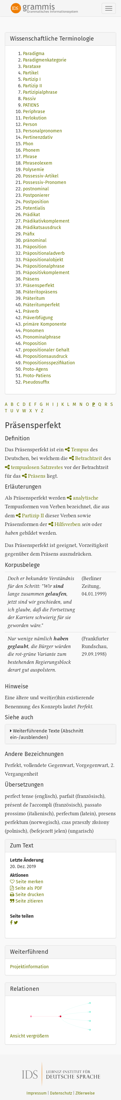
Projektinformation (29, 967)
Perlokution (34, 118)
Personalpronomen (42, 131)
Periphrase (34, 111)
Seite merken (26, 882)
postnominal (36, 189)
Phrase (30, 156)
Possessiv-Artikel (40, 176)
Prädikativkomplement (46, 221)
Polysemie (33, 169)
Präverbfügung (38, 317)
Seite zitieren (26, 901)
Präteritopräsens (40, 292)
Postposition (36, 202)
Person (30, 124)
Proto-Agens (35, 369)
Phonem (31, 150)
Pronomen (33, 330)
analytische (82, 498)
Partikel (30, 73)
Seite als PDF (26, 888)
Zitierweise (85, 1093)
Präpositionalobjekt (43, 260)
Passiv (29, 98)
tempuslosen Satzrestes (34, 467)
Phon (28, 144)
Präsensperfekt (38, 285)
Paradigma (34, 53)
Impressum (36, 1093)
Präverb (31, 311)
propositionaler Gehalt (46, 350)
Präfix (29, 234)
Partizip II (32, 86)
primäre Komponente (44, 324)
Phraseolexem (37, 163)
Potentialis (34, 208)
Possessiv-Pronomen (44, 182)
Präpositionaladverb (44, 253)
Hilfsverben (64, 524)
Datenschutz (61, 1093)
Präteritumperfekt (41, 305)
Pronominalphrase (42, 337)
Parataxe (32, 66)
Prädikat (31, 214)
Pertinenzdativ (38, 137)
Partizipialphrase (40, 92)
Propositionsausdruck (45, 356)
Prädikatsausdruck (42, 227)
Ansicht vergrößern (29, 1036)
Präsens (31, 279)
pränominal (34, 240)
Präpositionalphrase (44, 266)
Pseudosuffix (36, 382)
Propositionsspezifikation (49, 363)
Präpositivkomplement (46, 272)
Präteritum (34, 298)
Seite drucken (27, 894)
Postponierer (36, 195)
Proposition (34, 343)
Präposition (34, 247)
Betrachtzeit (85, 458)
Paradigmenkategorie (44, 60)
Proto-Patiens (37, 375)
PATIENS (31, 105)
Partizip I (32, 79)
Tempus (77, 449)
